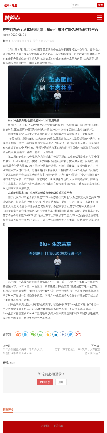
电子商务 (27, 40)
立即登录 (45, 382)
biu (19, 40)
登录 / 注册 (10, 5)
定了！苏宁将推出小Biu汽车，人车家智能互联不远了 (77, 351)
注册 (61, 382)
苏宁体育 (49, 40)
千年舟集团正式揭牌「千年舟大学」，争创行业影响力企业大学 (25, 351)
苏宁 (14, 40)
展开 (100, 15)
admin (7, 34)
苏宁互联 (38, 40)
